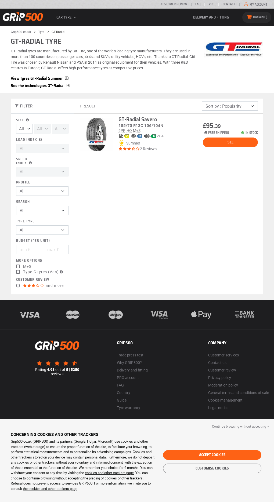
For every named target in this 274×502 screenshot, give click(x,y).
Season (23, 202)
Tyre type (25, 221)
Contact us (217, 362)
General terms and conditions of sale (238, 392)
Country (123, 392)
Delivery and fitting (211, 17)
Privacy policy (219, 377)
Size (23, 120)
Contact (229, 4)
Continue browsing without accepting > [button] (240, 426)
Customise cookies (212, 468)
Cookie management (225, 400)
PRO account (128, 377)
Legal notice (218, 407)
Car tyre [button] (67, 17)
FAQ (197, 4)
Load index (29, 140)
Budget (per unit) (33, 241)
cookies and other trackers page (109, 472)
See (230, 142)
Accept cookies (212, 455)
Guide (122, 400)
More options (29, 260)
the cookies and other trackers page (50, 488)
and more (43, 285)
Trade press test (130, 354)
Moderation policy (223, 385)
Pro (211, 4)
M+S (27, 266)
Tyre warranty (128, 407)
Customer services (223, 354)
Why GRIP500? (129, 362)
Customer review (174, 4)
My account (255, 4)
